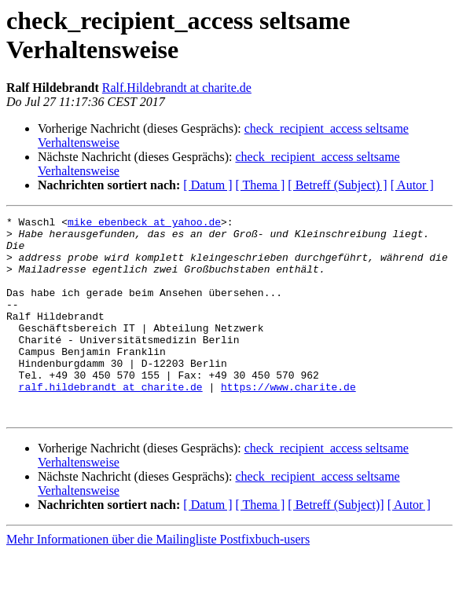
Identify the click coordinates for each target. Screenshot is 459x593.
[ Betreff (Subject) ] (337, 185)
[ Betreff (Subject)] (336, 544)
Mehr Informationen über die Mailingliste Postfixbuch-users (158, 579)
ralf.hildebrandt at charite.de (111, 422)
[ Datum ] (207, 185)
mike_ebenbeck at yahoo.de (144, 224)
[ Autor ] (412, 185)
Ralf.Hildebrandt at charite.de (177, 87)
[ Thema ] (260, 185)
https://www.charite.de (288, 422)
